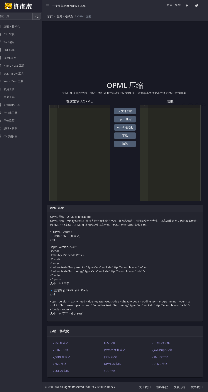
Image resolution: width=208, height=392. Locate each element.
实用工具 (10, 89)
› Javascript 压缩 (164, 350)
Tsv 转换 (9, 42)
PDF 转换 (10, 50)
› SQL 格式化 (66, 371)
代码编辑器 (11, 136)
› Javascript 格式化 (117, 350)
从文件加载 (128, 111)
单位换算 (10, 120)
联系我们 (197, 387)
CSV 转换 (10, 34)
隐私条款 (162, 387)
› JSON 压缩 (113, 357)
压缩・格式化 (13, 26)
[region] (23, 202)
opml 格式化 (128, 127)
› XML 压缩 (65, 364)
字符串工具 (11, 113)
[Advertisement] (128, 53)
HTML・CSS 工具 (15, 66)
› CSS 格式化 (66, 343)
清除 (127, 143)
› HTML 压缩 (66, 350)
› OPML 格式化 (115, 364)
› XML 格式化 (162, 357)
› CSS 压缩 (112, 343)
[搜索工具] (19, 16)
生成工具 (10, 97)
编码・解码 (11, 128)
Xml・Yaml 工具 (14, 81)
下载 (127, 135)
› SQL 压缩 (112, 371)
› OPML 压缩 (161, 364)
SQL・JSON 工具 (14, 73)
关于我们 (145, 387)
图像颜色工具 (13, 105)
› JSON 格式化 (66, 357)
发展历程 (179, 387)
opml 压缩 (127, 119)
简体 (169, 5)
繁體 (178, 5)
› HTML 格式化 (163, 343)
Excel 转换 (10, 58)
